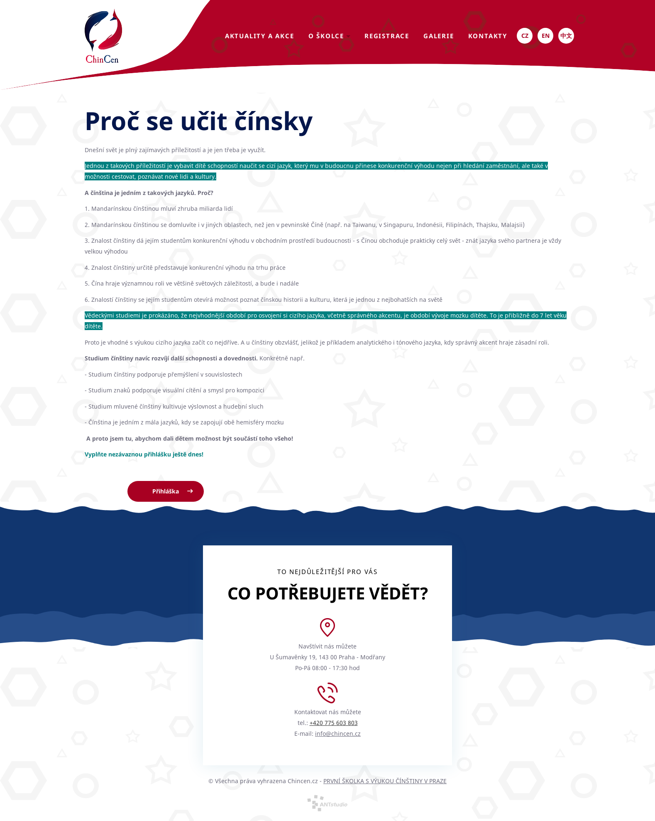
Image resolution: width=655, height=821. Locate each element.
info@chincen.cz (338, 733)
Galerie (438, 36)
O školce (329, 36)
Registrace (386, 36)
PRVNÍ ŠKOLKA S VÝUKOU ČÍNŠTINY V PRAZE (385, 781)
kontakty (487, 36)
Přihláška (165, 491)
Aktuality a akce (259, 36)
